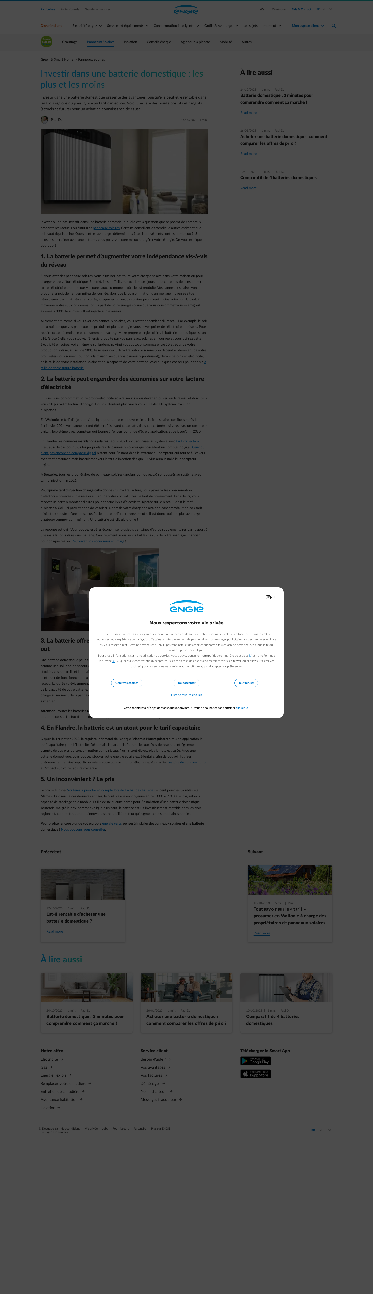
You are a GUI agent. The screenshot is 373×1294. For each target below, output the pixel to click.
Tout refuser (246, 683)
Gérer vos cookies (126, 683)
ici (250, 655)
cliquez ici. (242, 707)
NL (274, 597)
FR (268, 597)
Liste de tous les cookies (186, 695)
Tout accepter (186, 683)
